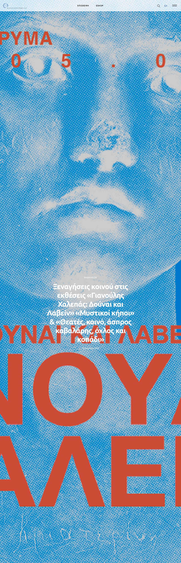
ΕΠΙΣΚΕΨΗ (83, 6)
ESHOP (100, 6)
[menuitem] (166, 6)
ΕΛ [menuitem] (165, 5)
